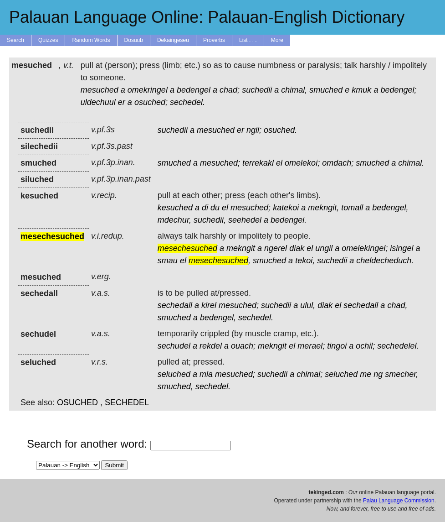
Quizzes (48, 40)
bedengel (193, 89)
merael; (311, 345)
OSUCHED (77, 402)
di (205, 207)
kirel (208, 305)
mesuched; (220, 162)
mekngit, (323, 207)
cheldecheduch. (385, 260)
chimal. (411, 162)
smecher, (401, 374)
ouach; (243, 345)
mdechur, (174, 219)
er (121, 102)
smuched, (175, 386)
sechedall (175, 305)
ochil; (365, 345)
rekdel (210, 345)
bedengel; (398, 89)
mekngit (240, 248)
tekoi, (305, 260)
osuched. (280, 130)
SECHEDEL (127, 402)
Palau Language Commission (399, 500)
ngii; (253, 130)
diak (296, 248)
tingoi (337, 345)
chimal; (309, 374)
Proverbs (214, 40)
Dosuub (133, 40)
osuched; (151, 102)
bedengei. (289, 219)
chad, (397, 305)
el (279, 162)
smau (168, 260)
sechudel (174, 345)
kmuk (361, 89)
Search (15, 40)
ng (378, 374)
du (215, 207)
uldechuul (98, 102)
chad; (230, 89)
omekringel (148, 89)
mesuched (99, 89)
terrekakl (258, 162)
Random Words (91, 40)
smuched (326, 89)
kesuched (175, 207)
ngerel (275, 248)
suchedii (257, 89)
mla (206, 374)
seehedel (244, 219)
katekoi (286, 207)
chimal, (294, 89)
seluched (174, 374)
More (277, 40)
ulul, (307, 305)
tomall (352, 207)
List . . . (248, 40)
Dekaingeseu (173, 40)
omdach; (337, 162)
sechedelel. (398, 345)
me (365, 374)
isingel (401, 248)
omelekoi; (302, 162)
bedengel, (390, 207)
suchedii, (210, 219)
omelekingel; (365, 248)
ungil (323, 248)
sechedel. (187, 102)
